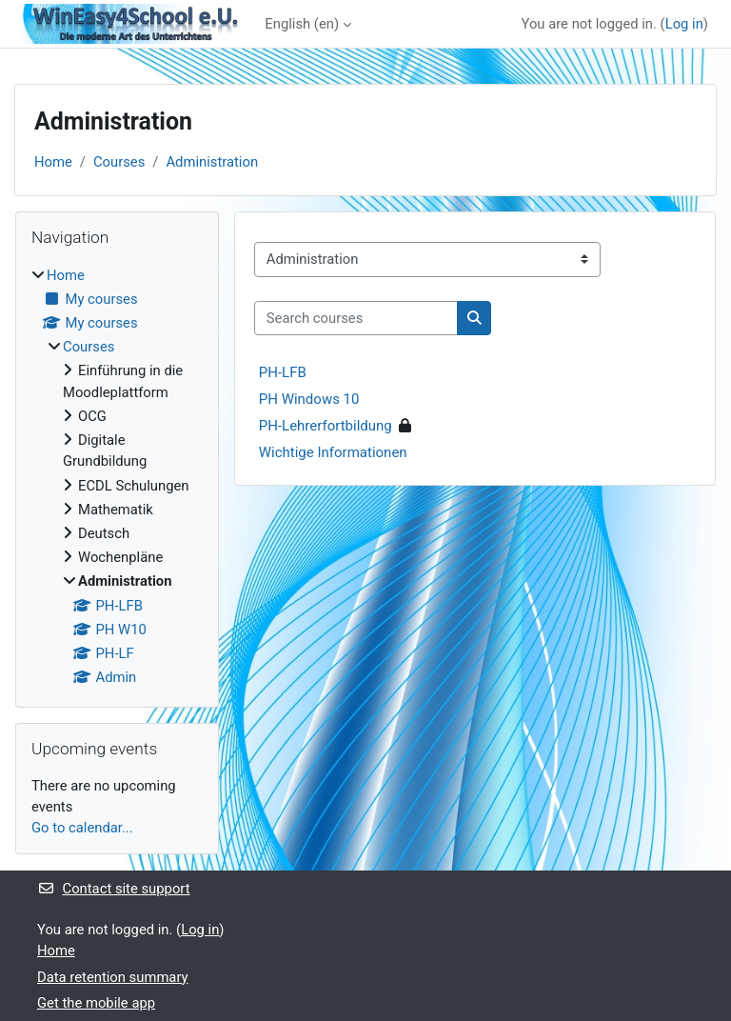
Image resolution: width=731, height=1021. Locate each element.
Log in (684, 23)
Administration (212, 161)
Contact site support (113, 888)
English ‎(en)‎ (302, 23)
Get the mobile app (96, 1002)
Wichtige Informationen (333, 452)
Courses (119, 161)
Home (53, 161)
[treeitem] (117, 477)
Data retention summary (112, 977)
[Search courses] (356, 318)
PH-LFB (282, 372)
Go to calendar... (82, 827)
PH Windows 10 (309, 399)
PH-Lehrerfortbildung (325, 425)
